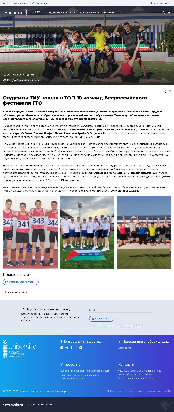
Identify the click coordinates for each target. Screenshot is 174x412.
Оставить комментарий (20, 282)
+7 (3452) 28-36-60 (144, 374)
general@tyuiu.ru (149, 378)
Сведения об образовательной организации (85, 371)
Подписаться (101, 318)
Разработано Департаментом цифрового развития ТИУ (138, 391)
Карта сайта (124, 348)
